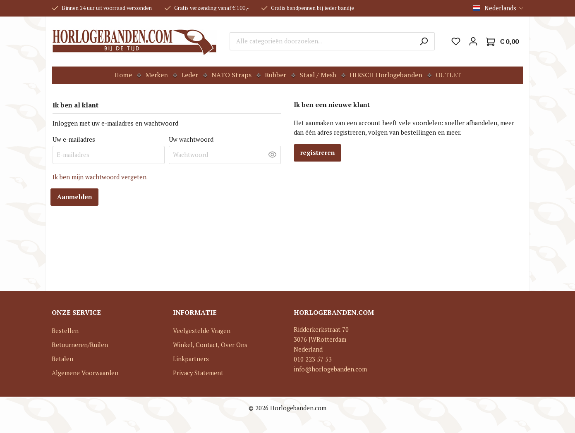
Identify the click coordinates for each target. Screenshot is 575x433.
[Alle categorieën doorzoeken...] (321, 41)
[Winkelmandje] (502, 41)
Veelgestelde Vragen (201, 331)
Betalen (62, 359)
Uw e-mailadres (74, 139)
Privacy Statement (198, 373)
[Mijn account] (473, 41)
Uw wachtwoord (191, 139)
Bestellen (65, 331)
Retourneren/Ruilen (80, 345)
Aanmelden (74, 197)
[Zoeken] (424, 41)
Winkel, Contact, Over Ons (210, 345)
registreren (317, 153)
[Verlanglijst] (456, 41)
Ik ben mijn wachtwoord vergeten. (100, 177)
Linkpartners (191, 359)
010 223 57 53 (313, 359)
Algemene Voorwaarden (85, 373)
